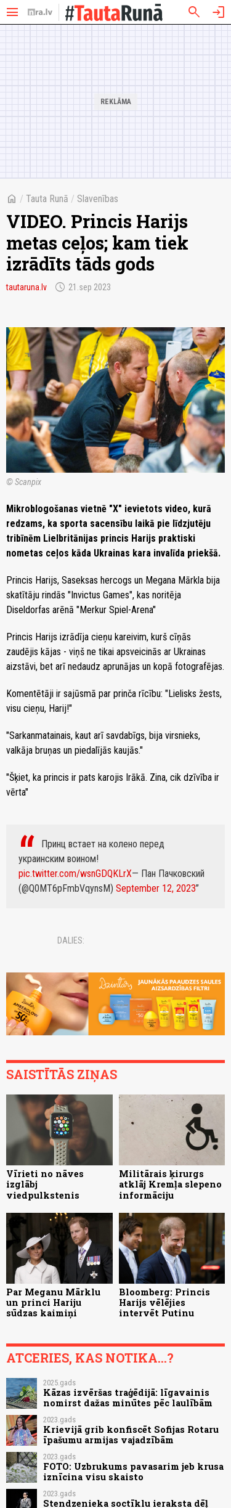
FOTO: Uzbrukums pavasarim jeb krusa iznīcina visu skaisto (133, 1472)
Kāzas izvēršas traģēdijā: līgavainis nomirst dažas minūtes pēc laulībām (128, 1398)
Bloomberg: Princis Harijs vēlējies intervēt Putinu (164, 1302)
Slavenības (97, 199)
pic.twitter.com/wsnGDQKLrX (75, 873)
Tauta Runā (47, 199)
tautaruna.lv (26, 287)
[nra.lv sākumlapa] (40, 12)
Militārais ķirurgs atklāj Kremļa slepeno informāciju (170, 1184)
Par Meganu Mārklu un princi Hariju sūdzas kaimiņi (53, 1302)
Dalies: (70, 940)
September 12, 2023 (156, 888)
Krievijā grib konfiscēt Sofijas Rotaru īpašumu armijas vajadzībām (131, 1435)
